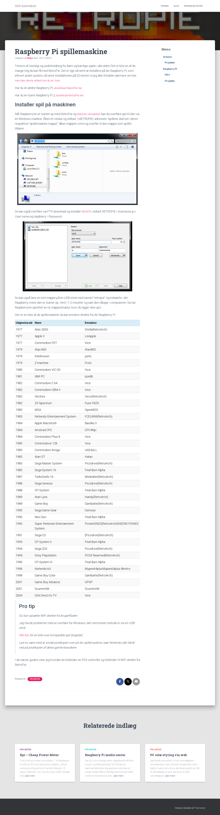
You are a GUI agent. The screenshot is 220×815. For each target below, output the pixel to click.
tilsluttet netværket (89, 113)
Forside (165, 6)
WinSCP (87, 211)
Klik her (23, 635)
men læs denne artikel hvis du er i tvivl (39, 80)
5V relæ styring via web (168, 755)
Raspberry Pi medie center (105, 755)
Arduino (167, 57)
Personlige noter (193, 6)
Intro (167, 74)
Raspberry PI (170, 69)
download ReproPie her (69, 87)
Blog (176, 6)
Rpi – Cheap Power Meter (39, 755)
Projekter (35, 679)
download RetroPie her (71, 95)
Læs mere (30, 775)
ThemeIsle (199, 807)
